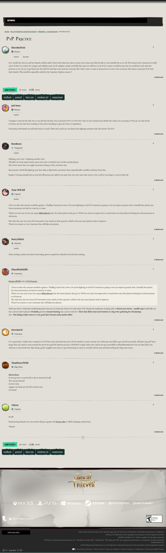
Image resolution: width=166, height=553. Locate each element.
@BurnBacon (44, 213)
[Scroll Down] (18, 550)
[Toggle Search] (11, 24)
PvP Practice (31, 281)
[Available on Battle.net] (143, 503)
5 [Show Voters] (153, 47)
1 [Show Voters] (153, 269)
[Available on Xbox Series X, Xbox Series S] (23, 503)
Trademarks (139, 549)
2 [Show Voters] (153, 239)
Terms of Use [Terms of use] (98, 549)
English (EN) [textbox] (13, 532)
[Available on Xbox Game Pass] (119, 503)
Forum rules (60, 422)
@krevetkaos (14, 374)
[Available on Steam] (95, 503)
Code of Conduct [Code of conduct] (126, 549)
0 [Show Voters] (153, 105)
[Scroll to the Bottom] (21, 550)
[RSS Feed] (3, 32)
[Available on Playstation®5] (47, 503)
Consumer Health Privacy (155, 549)
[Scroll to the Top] (3, 550)
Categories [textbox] (11, 20)
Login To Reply (10, 90)
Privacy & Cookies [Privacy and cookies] (112, 549)
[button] (76, 20)
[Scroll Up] (6, 550)
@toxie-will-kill (14, 281)
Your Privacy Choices (84, 549)
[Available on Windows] (71, 503)
